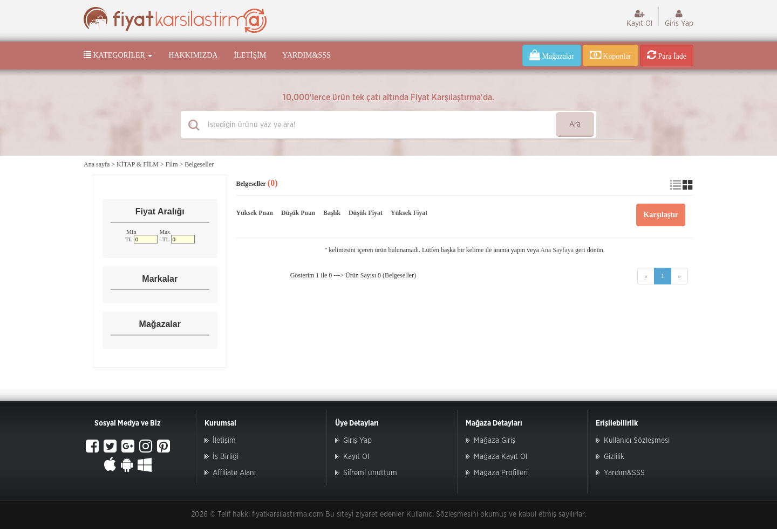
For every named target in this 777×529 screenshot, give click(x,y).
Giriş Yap (679, 18)
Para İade (666, 55)
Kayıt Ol (639, 18)
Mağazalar (551, 55)
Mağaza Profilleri (501, 473)
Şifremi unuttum (370, 473)
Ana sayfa (97, 164)
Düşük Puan (298, 213)
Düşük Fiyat (366, 213)
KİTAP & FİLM (138, 164)
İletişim (250, 55)
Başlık (331, 213)
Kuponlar (610, 55)
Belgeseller (199, 164)
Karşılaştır (660, 215)
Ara (575, 124)
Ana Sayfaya (557, 250)
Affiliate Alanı (234, 473)
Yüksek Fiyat (409, 213)
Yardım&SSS (306, 55)
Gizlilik (614, 457)
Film (172, 164)
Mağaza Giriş (494, 440)
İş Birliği (225, 457)
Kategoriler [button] (118, 55)
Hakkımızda (192, 55)
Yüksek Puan (254, 213)
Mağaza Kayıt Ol (500, 457)
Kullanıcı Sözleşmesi (637, 440)
